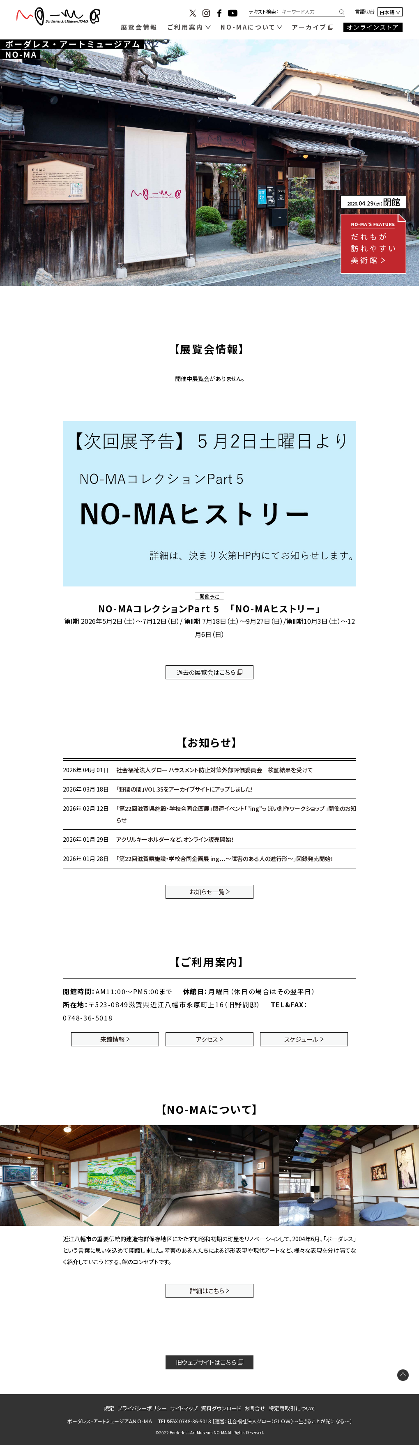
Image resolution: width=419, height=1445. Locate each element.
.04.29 (373, 203)
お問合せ (254, 1408)
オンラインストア (373, 27)
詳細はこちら (207, 1290)
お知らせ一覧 (207, 891)
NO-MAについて (248, 27)
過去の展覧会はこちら (206, 672)
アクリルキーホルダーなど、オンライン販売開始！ (175, 839)
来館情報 (112, 1039)
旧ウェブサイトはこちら (206, 1362)
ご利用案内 (186, 27)
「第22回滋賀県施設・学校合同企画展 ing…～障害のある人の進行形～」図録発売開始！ (225, 858)
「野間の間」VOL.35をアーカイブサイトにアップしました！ (184, 789)
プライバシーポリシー (142, 1408)
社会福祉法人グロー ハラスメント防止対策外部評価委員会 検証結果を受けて (214, 770)
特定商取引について (292, 1408)
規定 (109, 1408)
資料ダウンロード (221, 1408)
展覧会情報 (139, 27)
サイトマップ (184, 1408)
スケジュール (301, 1039)
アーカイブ (309, 27)
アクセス (207, 1039)
